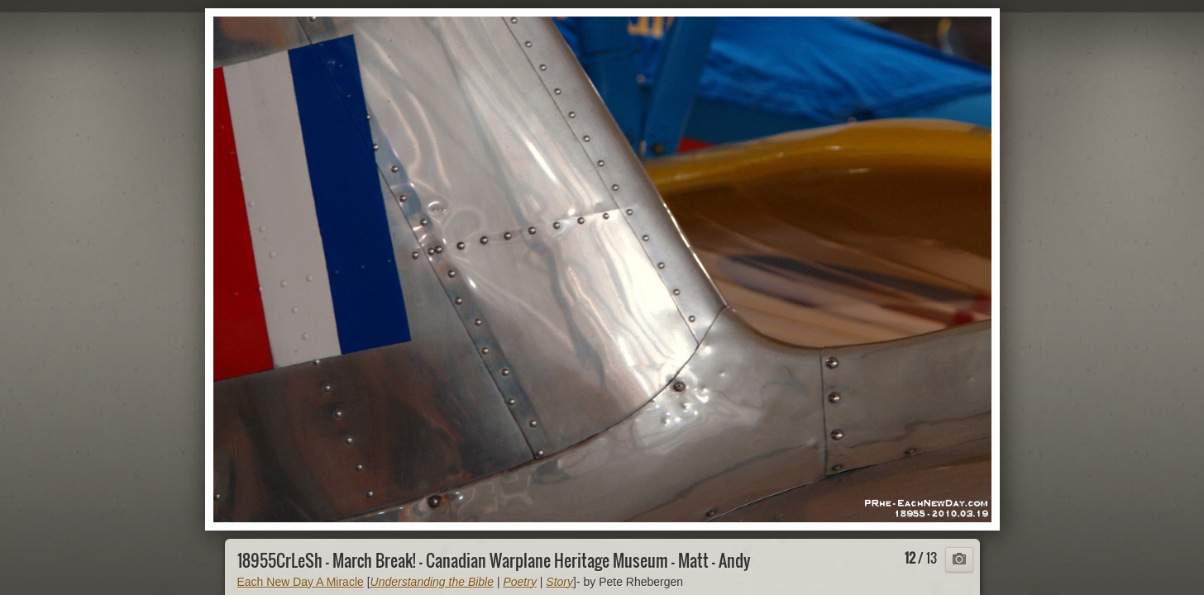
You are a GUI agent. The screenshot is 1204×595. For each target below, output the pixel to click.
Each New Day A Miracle (300, 581)
